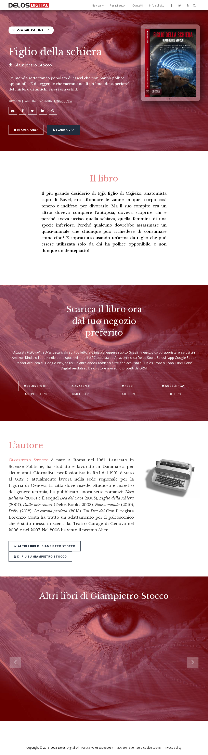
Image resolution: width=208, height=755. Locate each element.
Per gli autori (118, 5)
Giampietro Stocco (33, 65)
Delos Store (35, 376)
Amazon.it (81, 376)
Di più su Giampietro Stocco (40, 546)
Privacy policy (172, 747)
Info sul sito (157, 5)
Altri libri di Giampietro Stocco (44, 536)
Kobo (127, 376)
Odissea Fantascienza (27, 30)
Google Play (173, 376)
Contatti (137, 5)
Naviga (98, 5)
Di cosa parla (26, 129)
